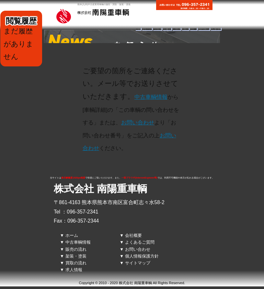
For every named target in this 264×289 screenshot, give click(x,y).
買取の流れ (176, 29)
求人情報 (185, 29)
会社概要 (193, 29)
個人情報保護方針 (142, 256)
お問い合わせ (216, 29)
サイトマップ (137, 262)
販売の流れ (157, 29)
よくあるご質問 (204, 29)
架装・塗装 (167, 29)
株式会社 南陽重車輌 (100, 188)
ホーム (138, 29)
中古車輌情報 (147, 29)
